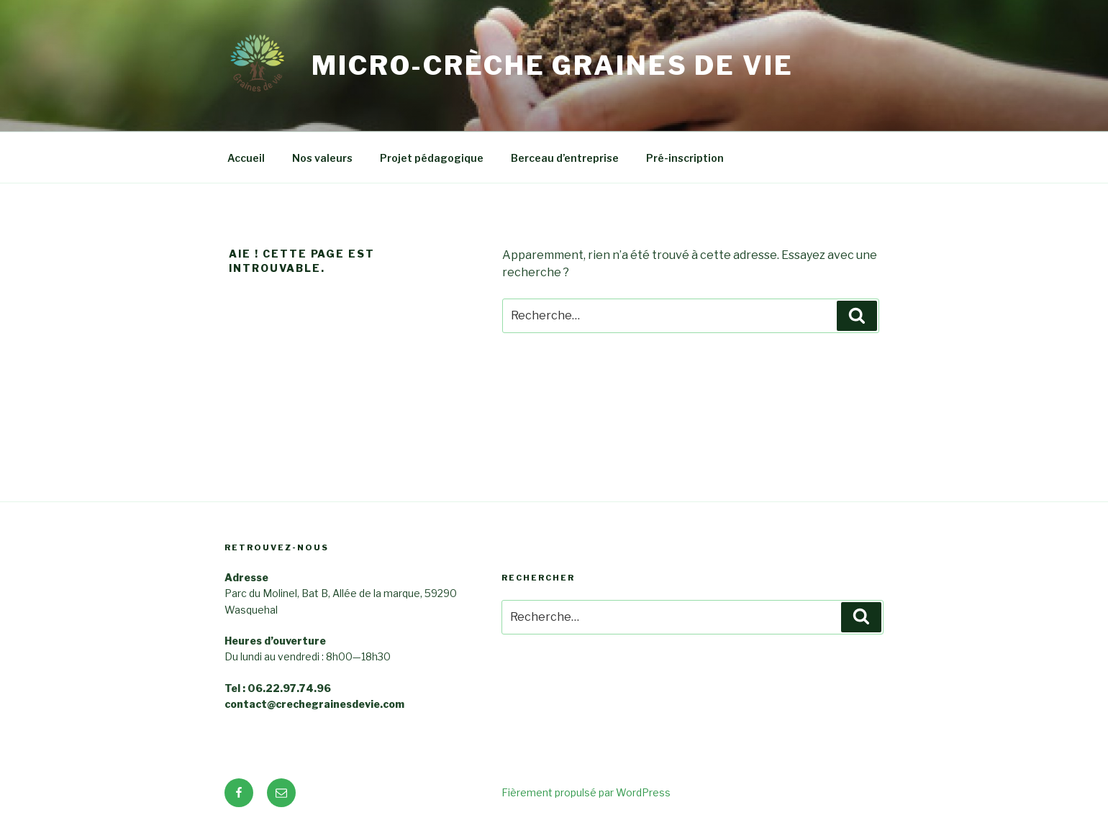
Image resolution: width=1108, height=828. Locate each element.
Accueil (246, 158)
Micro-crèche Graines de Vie (553, 65)
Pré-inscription (685, 158)
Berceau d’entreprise (565, 158)
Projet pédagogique (431, 158)
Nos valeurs (322, 158)
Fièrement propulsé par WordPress (586, 792)
